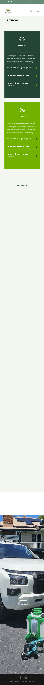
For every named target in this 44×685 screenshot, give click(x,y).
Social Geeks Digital (26, 682)
